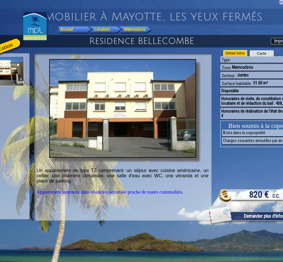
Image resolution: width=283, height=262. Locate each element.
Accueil (66, 29)
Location (102, 29)
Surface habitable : (237, 83)
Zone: (226, 68)
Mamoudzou (134, 29)
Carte (261, 53)
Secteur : (229, 75)
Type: (226, 60)
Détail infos (235, 53)
